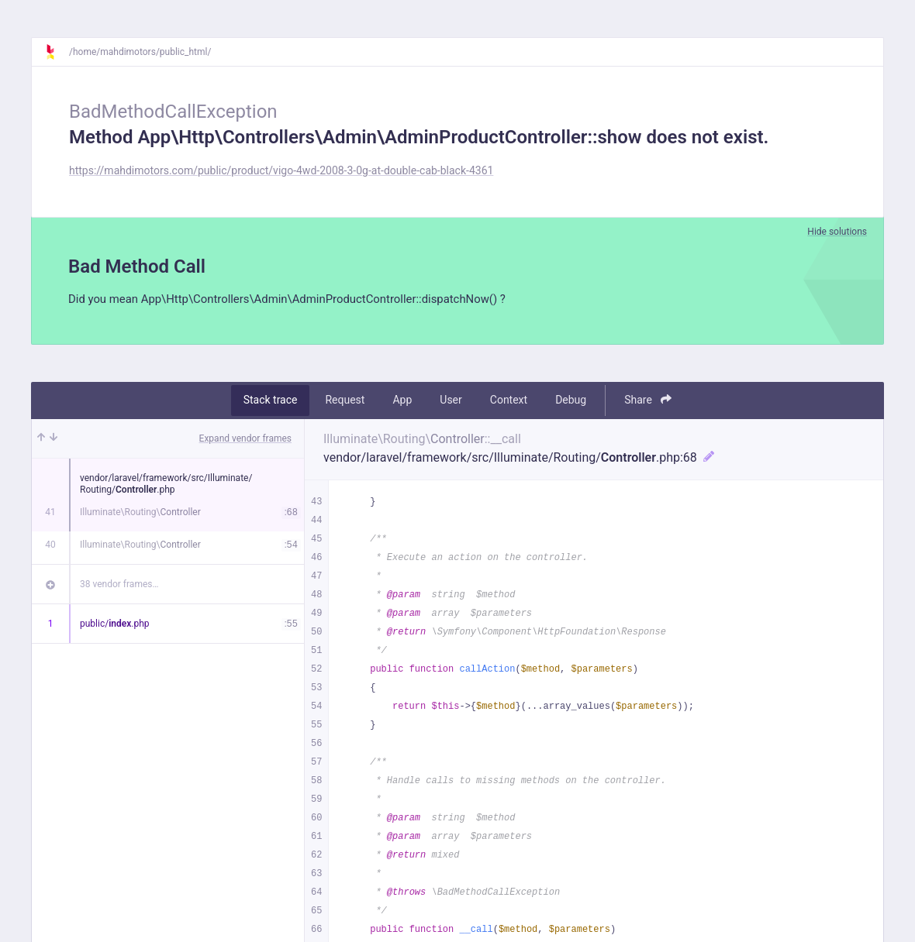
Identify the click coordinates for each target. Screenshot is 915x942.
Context (508, 402)
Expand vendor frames (245, 440)
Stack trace (270, 402)
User (450, 402)
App (402, 402)
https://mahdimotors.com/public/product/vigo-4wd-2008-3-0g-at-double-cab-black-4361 (281, 170)
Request (344, 402)
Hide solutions (837, 231)
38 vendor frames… (119, 585)
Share (648, 401)
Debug (570, 402)
